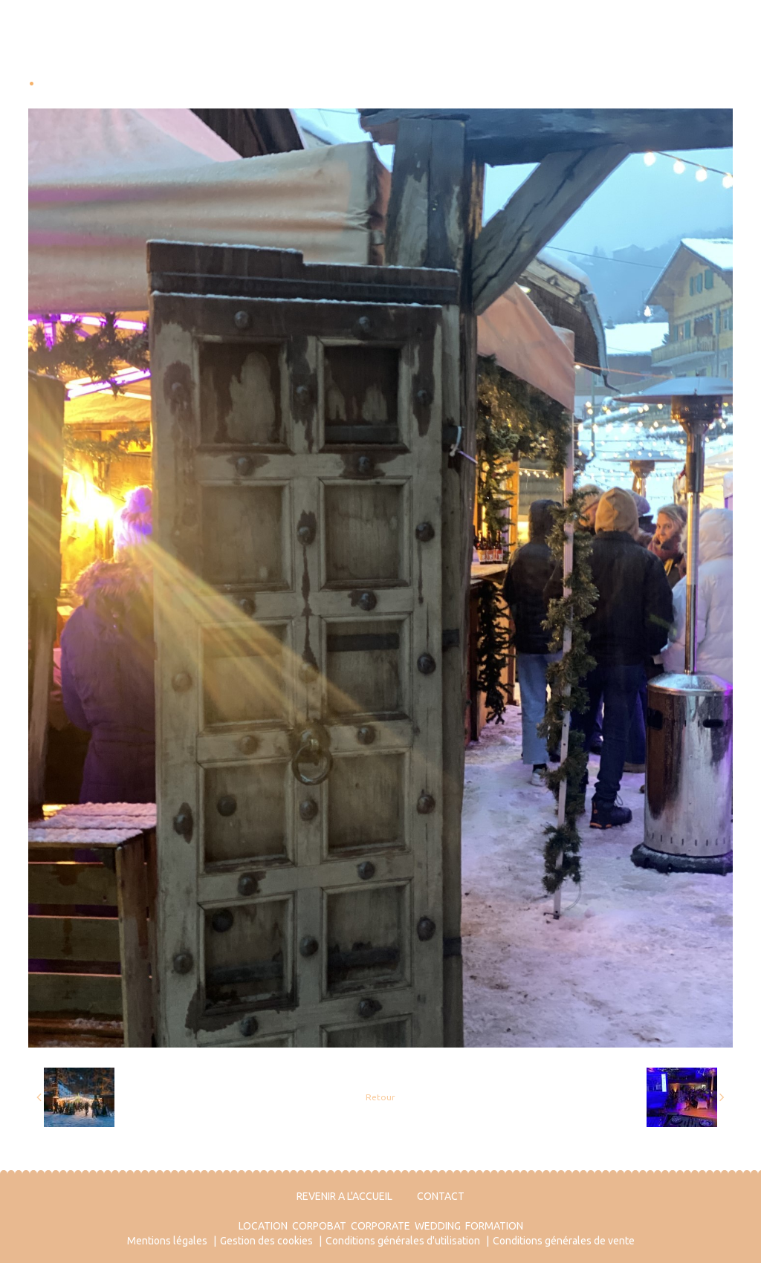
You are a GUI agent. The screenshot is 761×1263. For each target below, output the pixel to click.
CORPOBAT (319, 1226)
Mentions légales (167, 1241)
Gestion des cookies (266, 1241)
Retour (380, 1097)
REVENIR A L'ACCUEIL (344, 1196)
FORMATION (494, 1226)
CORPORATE (380, 1226)
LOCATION (263, 1226)
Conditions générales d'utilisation (403, 1241)
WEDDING (438, 1226)
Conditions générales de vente (564, 1241)
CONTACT (440, 1196)
